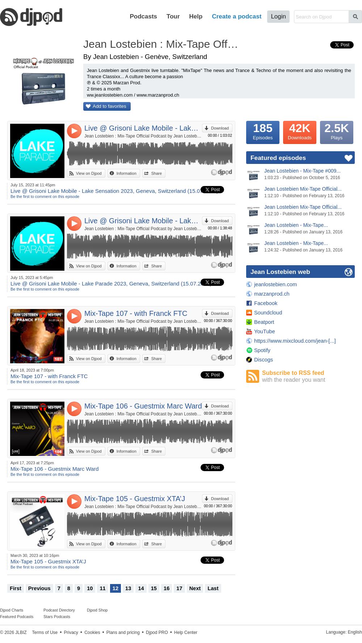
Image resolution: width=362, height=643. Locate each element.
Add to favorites (109, 106)
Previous (39, 588)
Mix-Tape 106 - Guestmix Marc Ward (143, 406)
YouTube (264, 331)
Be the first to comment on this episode (44, 196)
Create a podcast (236, 16)
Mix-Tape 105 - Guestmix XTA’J (134, 499)
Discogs (263, 360)
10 (90, 588)
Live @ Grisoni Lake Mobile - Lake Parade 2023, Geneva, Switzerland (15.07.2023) (143, 221)
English (355, 632)
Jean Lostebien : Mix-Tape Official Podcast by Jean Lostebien (143, 136)
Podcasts (143, 16)
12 (115, 588)
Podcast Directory (59, 610)
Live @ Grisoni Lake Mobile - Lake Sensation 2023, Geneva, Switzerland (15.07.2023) (143, 128)
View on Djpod (89, 173)
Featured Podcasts (16, 616)
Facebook (265, 303)
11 (102, 588)
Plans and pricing (123, 632)
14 (141, 588)
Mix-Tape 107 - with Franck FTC (136, 313)
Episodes (262, 130)
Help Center (185, 632)
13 (128, 588)
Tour (173, 16)
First (15, 588)
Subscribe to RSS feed (308, 376)
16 (166, 588)
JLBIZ (20, 632)
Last (212, 588)
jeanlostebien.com (275, 284)
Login (278, 16)
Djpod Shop (97, 610)
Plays (336, 130)
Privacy (71, 632)
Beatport (264, 322)
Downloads (299, 130)
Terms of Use (45, 632)
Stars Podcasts (56, 616)
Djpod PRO (157, 632)
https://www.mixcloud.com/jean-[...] (295, 341)
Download (220, 128)
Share (156, 173)
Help (196, 16)
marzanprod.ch (272, 294)
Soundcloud (268, 313)
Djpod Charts (11, 610)
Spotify (262, 350)
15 (154, 588)
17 (179, 588)
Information (126, 173)
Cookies (92, 632)
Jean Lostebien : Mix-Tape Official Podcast (161, 44)
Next (195, 588)
